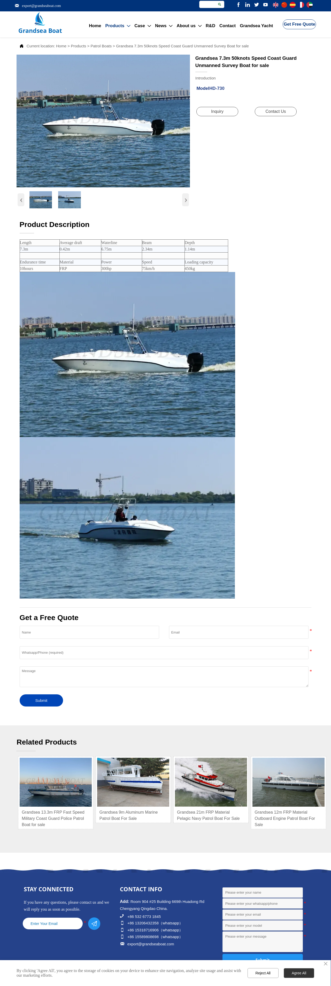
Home (61, 46)
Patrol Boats (101, 46)
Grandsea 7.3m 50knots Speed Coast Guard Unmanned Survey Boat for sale (182, 46)
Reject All (263, 973)
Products (78, 46)
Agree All (299, 973)
